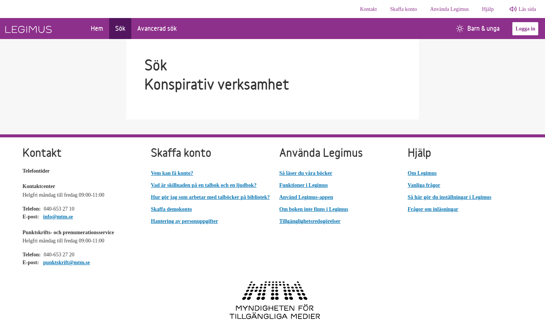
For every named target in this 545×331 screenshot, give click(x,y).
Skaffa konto (403, 9)
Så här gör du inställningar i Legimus (449, 197)
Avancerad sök (157, 28)
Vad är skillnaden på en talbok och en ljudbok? (204, 185)
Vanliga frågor (424, 185)
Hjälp (488, 9)
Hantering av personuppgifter (184, 221)
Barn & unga (478, 28)
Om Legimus (422, 173)
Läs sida (527, 9)
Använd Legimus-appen (306, 197)
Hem (97, 28)
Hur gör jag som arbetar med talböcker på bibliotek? (210, 197)
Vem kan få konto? (172, 173)
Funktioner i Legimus (303, 185)
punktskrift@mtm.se (66, 262)
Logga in (525, 29)
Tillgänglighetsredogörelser (310, 221)
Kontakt (368, 9)
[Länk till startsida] (42, 28)
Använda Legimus (449, 9)
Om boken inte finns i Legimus (313, 209)
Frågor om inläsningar (433, 209)
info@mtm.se (58, 217)
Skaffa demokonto (171, 209)
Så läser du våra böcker (305, 173)
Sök (120, 28)
